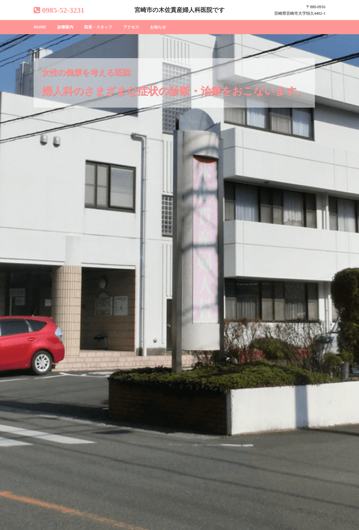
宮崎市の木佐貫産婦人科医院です (179, 10)
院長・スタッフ (98, 27)
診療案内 (65, 27)
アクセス (131, 27)
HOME (40, 27)
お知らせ (158, 27)
